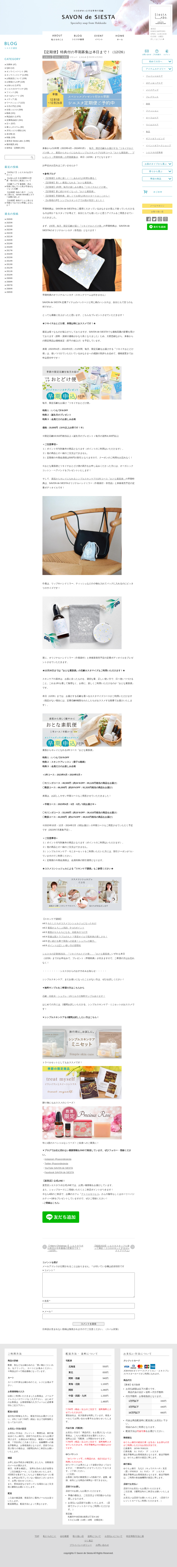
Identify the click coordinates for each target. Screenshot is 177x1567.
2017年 (9, 250)
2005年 (9, 292)
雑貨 (148, 104)
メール (48, 1311)
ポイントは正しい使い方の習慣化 (64, 945)
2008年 (9, 282)
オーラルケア (152, 118)
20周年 (9, 64)
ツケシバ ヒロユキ (78, 57)
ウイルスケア (152, 125)
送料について (94, 1536)
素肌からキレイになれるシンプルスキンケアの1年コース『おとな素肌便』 (88, 478)
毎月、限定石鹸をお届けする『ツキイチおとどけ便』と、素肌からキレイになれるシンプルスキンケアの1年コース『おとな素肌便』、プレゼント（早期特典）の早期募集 (88, 152)
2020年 (9, 240)
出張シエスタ (12, 110)
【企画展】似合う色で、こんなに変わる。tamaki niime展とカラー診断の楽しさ (20, 194)
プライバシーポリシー (81, 1545)
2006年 (9, 289)
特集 (8, 137)
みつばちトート (13, 96)
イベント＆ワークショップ (158, 145)
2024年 (9, 226)
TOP (37, 1536)
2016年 (9, 254)
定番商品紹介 (12, 120)
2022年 (9, 233)
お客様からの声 (13, 82)
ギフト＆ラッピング (155, 138)
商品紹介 (10, 117)
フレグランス (152, 97)
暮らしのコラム (13, 127)
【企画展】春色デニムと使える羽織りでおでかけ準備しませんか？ (19, 202)
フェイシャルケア (154, 76)
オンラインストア (14, 75)
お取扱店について (14, 78)
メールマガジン (157, 206)
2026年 (9, 219)
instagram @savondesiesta (58, 1159)
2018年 (9, 247)
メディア (10, 99)
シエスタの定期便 (154, 152)
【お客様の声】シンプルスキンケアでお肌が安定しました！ (74, 200)
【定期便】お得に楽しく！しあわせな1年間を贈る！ (71, 178)
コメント (49, 1270)
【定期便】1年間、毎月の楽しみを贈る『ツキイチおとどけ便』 (76, 187)
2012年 (9, 268)
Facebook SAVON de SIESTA (59, 1172)
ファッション (152, 111)
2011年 (9, 271)
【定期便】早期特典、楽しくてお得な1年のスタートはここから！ (77, 196)
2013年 (9, 264)
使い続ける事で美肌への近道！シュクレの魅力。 (72, 941)
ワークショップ (13, 103)
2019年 (9, 243)
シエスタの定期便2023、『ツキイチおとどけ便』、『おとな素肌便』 (77, 954)
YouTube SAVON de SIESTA (59, 1168)
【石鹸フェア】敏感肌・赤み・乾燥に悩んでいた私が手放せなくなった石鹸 (19, 186)
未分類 (9, 134)
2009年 (9, 278)
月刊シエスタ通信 (14, 130)
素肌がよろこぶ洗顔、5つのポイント (66, 927)
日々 (8, 123)
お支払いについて (113, 1536)
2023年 (9, 230)
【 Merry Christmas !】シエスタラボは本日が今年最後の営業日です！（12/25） (65, 1248)
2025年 (9, 223)
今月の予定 (11, 106)
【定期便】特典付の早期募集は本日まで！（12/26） (84, 52)
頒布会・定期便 (61, 57)
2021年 (9, 236)
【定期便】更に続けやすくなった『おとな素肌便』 (70, 191)
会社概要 (64, 1536)
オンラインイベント (15, 71)
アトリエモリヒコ (90, 1194)
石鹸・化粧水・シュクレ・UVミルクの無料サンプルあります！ (73, 996)
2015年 (9, 257)
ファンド (10, 92)
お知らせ (47, 57)
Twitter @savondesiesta (56, 1163)
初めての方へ (155, 61)
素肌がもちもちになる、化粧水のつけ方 (68, 932)
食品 (148, 132)
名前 (47, 1301)
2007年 (9, 285)
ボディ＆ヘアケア (154, 83)
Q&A (8, 68)
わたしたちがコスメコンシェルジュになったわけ (72, 923)
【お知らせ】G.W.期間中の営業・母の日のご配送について (19, 179)
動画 (8, 113)
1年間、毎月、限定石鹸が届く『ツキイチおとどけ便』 (76, 226)
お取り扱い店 (157, 212)
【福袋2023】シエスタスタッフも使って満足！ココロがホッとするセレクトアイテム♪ (112, 1248)
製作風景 (10, 144)
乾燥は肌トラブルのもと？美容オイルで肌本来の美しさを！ (77, 936)
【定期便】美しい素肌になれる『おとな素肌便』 (69, 182)
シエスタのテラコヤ (15, 89)
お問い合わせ (102, 1545)
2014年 (9, 261)
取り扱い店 (78, 1536)
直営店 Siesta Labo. (14, 141)
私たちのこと (49, 1536)
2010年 (9, 275)
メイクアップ (152, 90)
